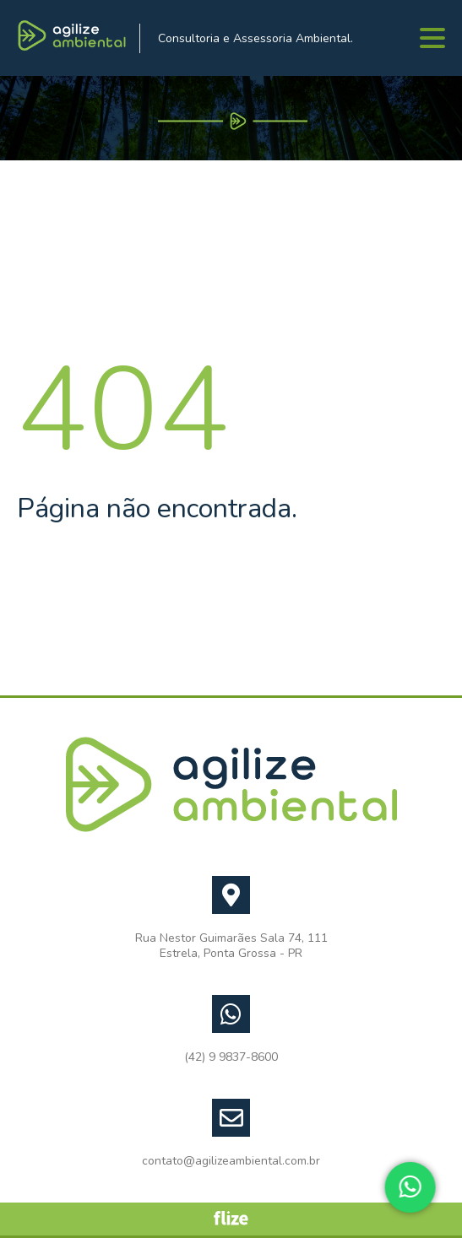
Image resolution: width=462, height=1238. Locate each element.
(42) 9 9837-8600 (231, 1057)
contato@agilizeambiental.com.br (231, 1161)
